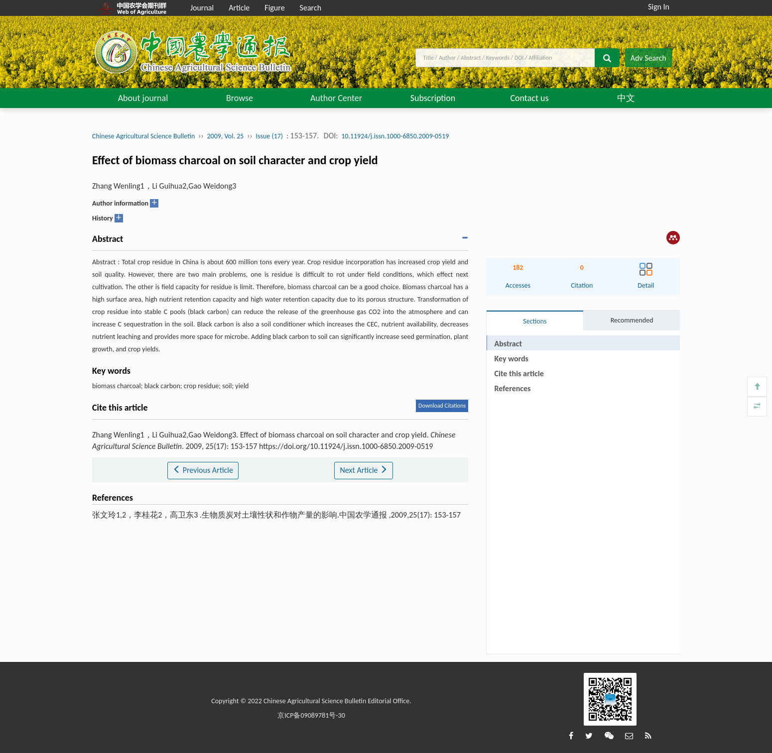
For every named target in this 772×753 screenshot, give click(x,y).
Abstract (508, 343)
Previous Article (203, 470)
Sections (534, 321)
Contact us (529, 98)
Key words (511, 358)
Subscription (433, 98)
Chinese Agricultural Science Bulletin (143, 136)
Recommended (632, 320)
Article (239, 7)
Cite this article (519, 373)
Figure (274, 7)
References (513, 388)
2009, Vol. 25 (225, 136)
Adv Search (648, 58)
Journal (202, 7)
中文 (626, 98)
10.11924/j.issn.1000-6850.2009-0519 (395, 136)
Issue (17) (269, 136)
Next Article (363, 470)
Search (311, 7)
